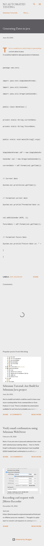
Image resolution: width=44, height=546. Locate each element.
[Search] (34, 4)
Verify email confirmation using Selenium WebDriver (20, 430)
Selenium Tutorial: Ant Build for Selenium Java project (21, 387)
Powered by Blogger (22, 539)
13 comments (16, 457)
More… (26, 13)
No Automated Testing (14, 5)
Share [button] (35, 277)
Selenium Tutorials (10, 13)
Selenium (18, 277)
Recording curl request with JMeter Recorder (18, 499)
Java (11, 277)
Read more (36, 414)
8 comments (15, 414)
